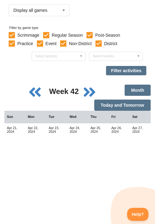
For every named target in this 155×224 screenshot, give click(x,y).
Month (137, 90)
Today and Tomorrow (122, 105)
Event (51, 43)
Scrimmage (28, 35)
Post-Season (107, 35)
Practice (25, 43)
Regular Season (67, 35)
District (110, 43)
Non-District (80, 43)
